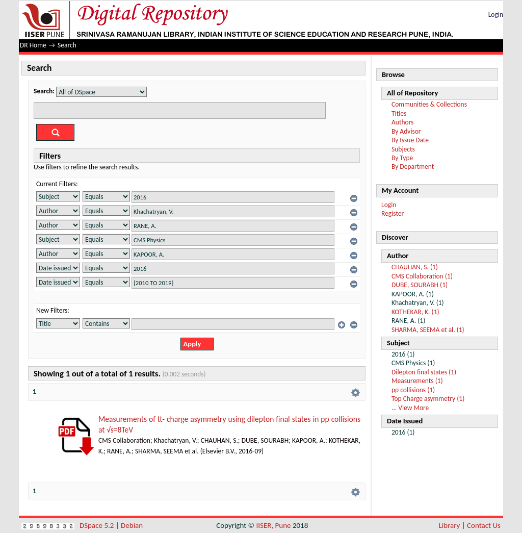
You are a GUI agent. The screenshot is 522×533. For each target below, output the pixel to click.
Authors (402, 122)
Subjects (403, 149)
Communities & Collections (429, 104)
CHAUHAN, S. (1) (415, 267)
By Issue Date (410, 140)
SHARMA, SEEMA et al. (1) (428, 329)
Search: (44, 91)
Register (392, 213)
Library (449, 525)
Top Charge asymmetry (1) (428, 398)
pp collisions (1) (413, 390)
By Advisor (406, 131)
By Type (402, 158)
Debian (132, 525)
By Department (413, 166)
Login (495, 14)
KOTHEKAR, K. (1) (415, 312)
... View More (410, 407)
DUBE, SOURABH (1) (420, 285)
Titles (399, 113)
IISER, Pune (273, 525)
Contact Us (484, 525)
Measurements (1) (417, 380)
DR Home (33, 45)
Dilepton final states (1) (424, 372)
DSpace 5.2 (98, 525)
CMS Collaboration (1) (422, 276)
